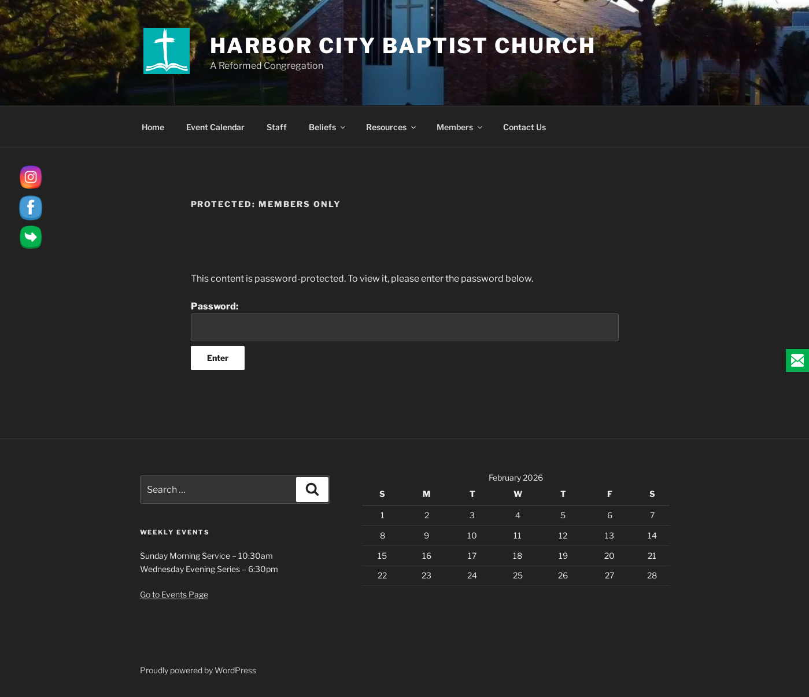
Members (460, 127)
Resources (392, 127)
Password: (405, 321)
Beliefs (328, 127)
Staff (277, 127)
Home (153, 127)
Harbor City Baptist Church (403, 45)
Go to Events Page (174, 594)
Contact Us (524, 127)
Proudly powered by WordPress (198, 670)
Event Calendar (215, 127)
